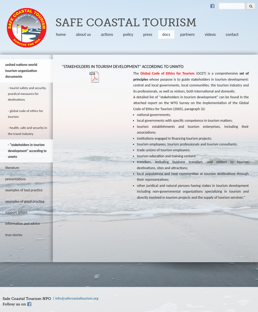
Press (147, 34)
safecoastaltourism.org (26, 27)
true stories (13, 235)
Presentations (15, 179)
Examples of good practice (25, 201)
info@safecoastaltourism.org (76, 298)
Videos (210, 34)
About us (83, 34)
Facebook (212, 6)
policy (128, 34)
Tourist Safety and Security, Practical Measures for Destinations (27, 94)
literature (12, 167)
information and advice (22, 223)
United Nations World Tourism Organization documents (21, 70)
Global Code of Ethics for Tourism (25, 114)
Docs (166, 34)
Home (61, 34)
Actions (107, 34)
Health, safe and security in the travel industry (27, 130)
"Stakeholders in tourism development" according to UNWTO (27, 151)
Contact (232, 34)
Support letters (16, 212)
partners (187, 34)
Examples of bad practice (23, 190)
